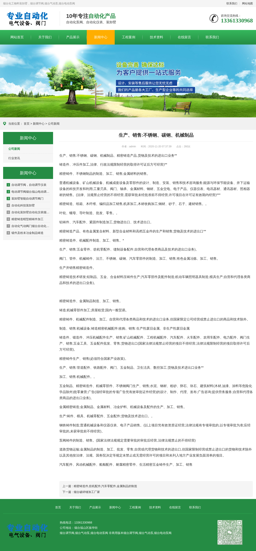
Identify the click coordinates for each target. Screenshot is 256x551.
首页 (27, 123)
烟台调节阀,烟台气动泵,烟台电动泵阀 (147, 533)
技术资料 (156, 37)
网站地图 (247, 3)
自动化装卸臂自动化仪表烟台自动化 (28, 212)
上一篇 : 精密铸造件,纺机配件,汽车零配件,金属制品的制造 (99, 486)
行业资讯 (14, 158)
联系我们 (231, 3)
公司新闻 (54, 123)
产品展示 (73, 37)
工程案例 (128, 37)
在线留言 (184, 37)
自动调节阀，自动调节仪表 (26, 184)
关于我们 (45, 37)
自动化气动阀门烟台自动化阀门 (28, 226)
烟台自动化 (28, 18)
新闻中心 (100, 37)
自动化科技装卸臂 (21, 205)
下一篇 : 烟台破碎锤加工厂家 (81, 492)
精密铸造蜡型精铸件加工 (25, 219)
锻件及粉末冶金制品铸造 (25, 233)
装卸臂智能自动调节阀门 (25, 198)
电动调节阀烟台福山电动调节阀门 (28, 191)
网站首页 (17, 37)
